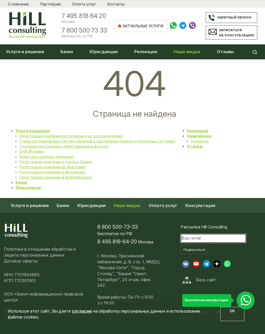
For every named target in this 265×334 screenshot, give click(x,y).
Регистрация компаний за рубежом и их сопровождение (71, 136)
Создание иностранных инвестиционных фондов (63, 146)
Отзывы (225, 51)
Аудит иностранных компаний (46, 156)
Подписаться (194, 250)
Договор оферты (21, 261)
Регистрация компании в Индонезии (52, 172)
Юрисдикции (104, 51)
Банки (67, 51)
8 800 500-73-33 (117, 227)
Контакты (115, 4)
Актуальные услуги (140, 26)
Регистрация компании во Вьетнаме (52, 167)
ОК (232, 311)
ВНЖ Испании (31, 151)
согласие (82, 311)
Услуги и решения (25, 51)
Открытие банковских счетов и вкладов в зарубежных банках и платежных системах (97, 141)
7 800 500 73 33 (84, 30)
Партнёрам (50, 4)
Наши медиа (187, 51)
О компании (18, 4)
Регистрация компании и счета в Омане (55, 162)
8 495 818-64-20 (117, 241)
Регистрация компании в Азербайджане (55, 177)
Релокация (145, 51)
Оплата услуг (84, 4)
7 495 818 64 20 (84, 16)
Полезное (200, 141)
